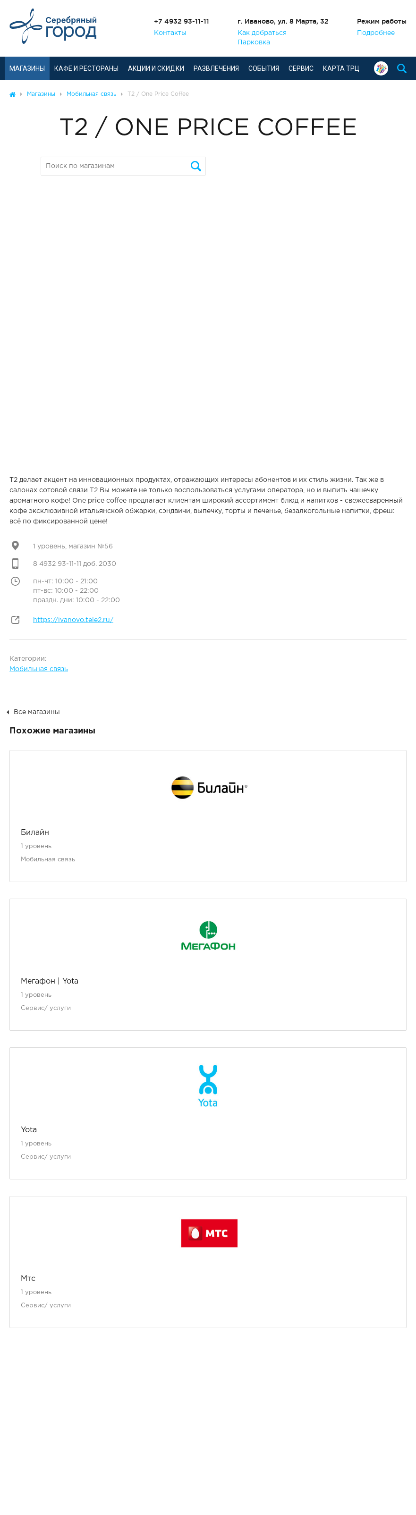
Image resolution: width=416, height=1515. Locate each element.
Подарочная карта (381, 68)
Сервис (301, 68)
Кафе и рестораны (86, 68)
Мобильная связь (38, 669)
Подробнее (376, 33)
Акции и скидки (156, 68)
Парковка (254, 42)
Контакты (170, 33)
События (263, 68)
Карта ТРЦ (341, 68)
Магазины (27, 68)
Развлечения (216, 68)
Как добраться (262, 33)
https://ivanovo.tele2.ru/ (73, 620)
